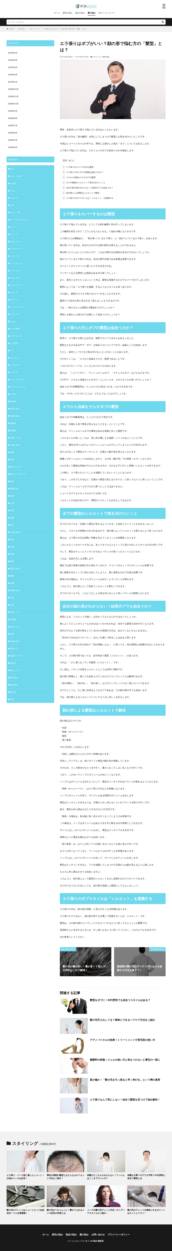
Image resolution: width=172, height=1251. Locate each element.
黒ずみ (13, 692)
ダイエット (15, 299)
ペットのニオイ (17, 379)
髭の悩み (14, 685)
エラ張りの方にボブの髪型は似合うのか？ (82, 172)
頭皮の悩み (80, 13)
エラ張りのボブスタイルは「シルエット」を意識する (87, 198)
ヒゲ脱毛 (14, 343)
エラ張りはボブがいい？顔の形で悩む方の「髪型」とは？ (65, 29)
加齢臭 (13, 423)
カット (13, 227)
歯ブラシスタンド (18, 474)
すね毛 (13, 183)
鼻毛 (12, 699)
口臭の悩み (15, 445)
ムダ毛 (13, 394)
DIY (12, 169)
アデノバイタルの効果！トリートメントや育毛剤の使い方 (122, 1039)
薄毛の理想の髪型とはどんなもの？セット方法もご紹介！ (65, 1177)
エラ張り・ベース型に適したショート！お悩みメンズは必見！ (25, 1177)
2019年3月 (12, 67)
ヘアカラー (15, 365)
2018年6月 (12, 133)
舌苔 (12, 605)
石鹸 (12, 583)
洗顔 (12, 510)
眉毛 (12, 561)
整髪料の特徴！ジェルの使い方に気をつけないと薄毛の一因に (125, 1059)
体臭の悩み (15, 416)
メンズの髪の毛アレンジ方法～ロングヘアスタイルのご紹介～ (106, 1211)
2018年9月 (12, 111)
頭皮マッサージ (17, 656)
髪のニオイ (15, 670)
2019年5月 (12, 53)
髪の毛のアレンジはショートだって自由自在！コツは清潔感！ (25, 1211)
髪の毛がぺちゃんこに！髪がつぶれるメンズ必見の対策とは (65, 1211)
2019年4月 (12, 60)
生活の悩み (15, 532)
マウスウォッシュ (18, 387)
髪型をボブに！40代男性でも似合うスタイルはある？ (120, 1000)
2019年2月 (12, 74)
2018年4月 (12, 147)
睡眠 (12, 576)
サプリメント (16, 241)
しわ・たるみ (16, 176)
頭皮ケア (14, 648)
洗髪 (12, 517)
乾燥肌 (13, 401)
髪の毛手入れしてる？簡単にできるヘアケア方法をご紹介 (122, 1019)
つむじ (13, 190)
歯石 (12, 481)
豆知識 (13, 619)
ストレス (14, 292)
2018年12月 (13, 89)
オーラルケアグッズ (19, 219)
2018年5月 (12, 140)
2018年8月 (12, 118)
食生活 (13, 663)
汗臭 (12, 503)
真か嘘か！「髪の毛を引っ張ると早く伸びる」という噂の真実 (125, 1079)
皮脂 (12, 554)
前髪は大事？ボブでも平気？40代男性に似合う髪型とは (146, 1177)
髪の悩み (92, 13)
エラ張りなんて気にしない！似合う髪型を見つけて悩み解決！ (125, 1099)
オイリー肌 (15, 212)
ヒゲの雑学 (15, 328)
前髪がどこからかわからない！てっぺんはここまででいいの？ (106, 1177)
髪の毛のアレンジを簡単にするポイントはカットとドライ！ (146, 1211)
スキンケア (15, 278)
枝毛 (12, 459)
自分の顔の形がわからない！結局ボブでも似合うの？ (87, 188)
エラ (12, 205)
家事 (12, 452)
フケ (12, 350)
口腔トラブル (16, 437)
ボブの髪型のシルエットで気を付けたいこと (83, 182)
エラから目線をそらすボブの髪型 (79, 177)
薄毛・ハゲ (15, 612)
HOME (11, 29)
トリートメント (17, 307)
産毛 (12, 539)
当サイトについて (106, 13)
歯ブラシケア (16, 467)
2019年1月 (12, 82)
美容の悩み (15, 590)
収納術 (13, 430)
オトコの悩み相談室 (94, 1241)
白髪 (12, 546)
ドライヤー (15, 314)
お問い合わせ (98, 1234)
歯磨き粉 (14, 488)
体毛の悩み (15, 408)
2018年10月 (13, 103)
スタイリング (34, 29)
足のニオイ (15, 626)
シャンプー (15, 270)
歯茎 (12, 496)
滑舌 (12, 525)
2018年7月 (12, 125)
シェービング (16, 263)
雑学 (12, 634)
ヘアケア (14, 372)
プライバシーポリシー (119, 1234)
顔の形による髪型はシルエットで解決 (80, 193)
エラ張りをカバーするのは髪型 (78, 167)
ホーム (57, 13)
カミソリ (14, 234)
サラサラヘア (16, 249)
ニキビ (13, 321)
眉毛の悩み (67, 13)
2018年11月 (13, 96)
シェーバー (15, 256)
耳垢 (12, 597)
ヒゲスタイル (16, 336)
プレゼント (15, 358)
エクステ (14, 198)
